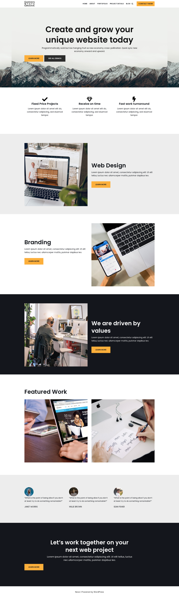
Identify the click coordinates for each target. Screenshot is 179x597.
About (92, 4)
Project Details (117, 4)
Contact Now (145, 3)
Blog (128, 4)
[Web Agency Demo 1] (29, 3)
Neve (77, 592)
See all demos (55, 58)
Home (85, 4)
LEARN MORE (33, 58)
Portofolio (102, 4)
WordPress (99, 592)
